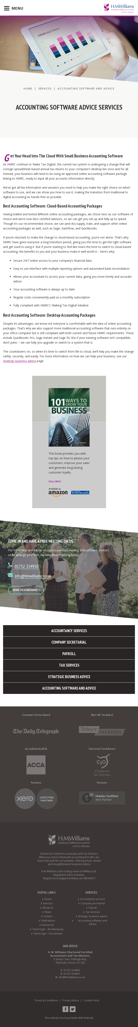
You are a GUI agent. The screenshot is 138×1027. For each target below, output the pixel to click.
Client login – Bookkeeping (47, 929)
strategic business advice (19, 361)
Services (47, 903)
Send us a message (26, 590)
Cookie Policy (91, 1000)
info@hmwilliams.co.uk (33, 576)
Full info (55, 481)
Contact (47, 916)
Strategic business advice (92, 916)
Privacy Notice (71, 1000)
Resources (48, 925)
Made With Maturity (82, 1018)
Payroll (93, 907)
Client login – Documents (47, 933)
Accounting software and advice (92, 922)
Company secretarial (93, 903)
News (48, 912)
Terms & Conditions (46, 1000)
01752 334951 (72, 973)
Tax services (93, 912)
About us (48, 907)
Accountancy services (92, 899)
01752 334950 (26, 566)
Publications (48, 920)
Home (47, 899)
